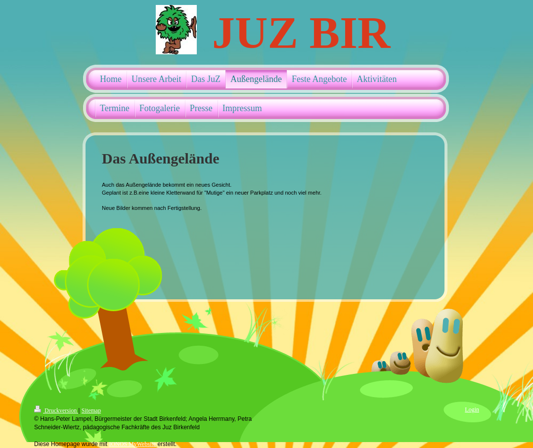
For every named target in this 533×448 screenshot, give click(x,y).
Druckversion (56, 410)
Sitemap (91, 410)
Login (472, 409)
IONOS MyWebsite (132, 444)
